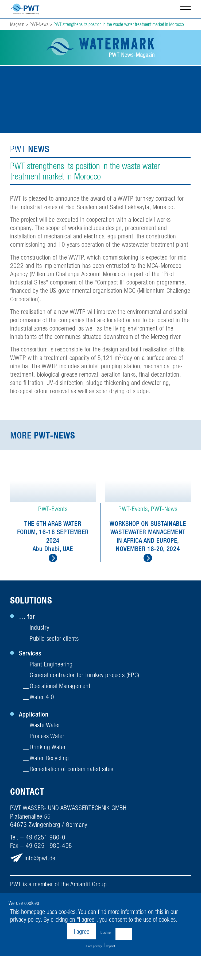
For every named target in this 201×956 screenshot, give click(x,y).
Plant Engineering (51, 665)
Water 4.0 (42, 698)
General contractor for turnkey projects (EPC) (84, 676)
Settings (124, 932)
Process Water (47, 737)
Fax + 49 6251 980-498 (41, 847)
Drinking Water (48, 748)
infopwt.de (40, 859)
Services (30, 654)
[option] (53, 512)
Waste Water (45, 726)
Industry (39, 628)
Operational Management (60, 687)
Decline (105, 932)
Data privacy (94, 946)
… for (27, 618)
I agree (81, 931)
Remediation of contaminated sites (71, 770)
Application (33, 715)
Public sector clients (54, 639)
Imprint (110, 946)
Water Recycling (49, 759)
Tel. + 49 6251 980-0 (37, 838)
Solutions (31, 602)
